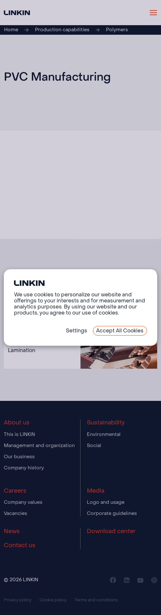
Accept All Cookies (120, 330)
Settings (76, 330)
